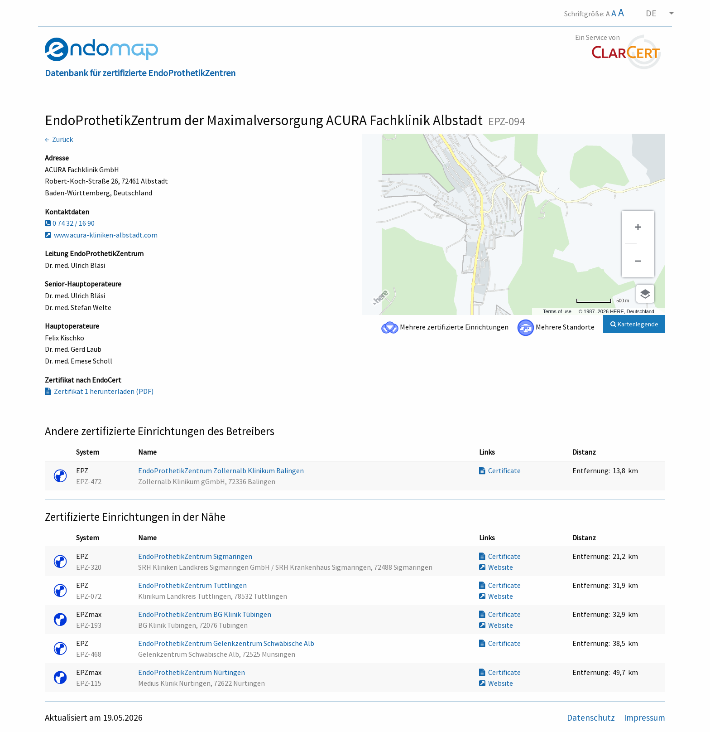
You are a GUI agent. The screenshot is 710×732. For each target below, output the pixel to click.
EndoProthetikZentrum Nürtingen (192, 672)
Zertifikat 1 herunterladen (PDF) (99, 391)
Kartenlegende (634, 324)
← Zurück (59, 139)
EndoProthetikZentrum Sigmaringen (196, 556)
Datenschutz (592, 717)
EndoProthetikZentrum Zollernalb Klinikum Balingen (221, 470)
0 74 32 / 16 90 (70, 223)
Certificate (500, 470)
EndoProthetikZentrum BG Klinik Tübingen (205, 614)
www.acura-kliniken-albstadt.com (101, 234)
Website (496, 567)
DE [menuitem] (651, 13)
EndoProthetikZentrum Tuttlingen (193, 585)
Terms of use (557, 311)
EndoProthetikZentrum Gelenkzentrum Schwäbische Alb (227, 643)
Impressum (644, 717)
